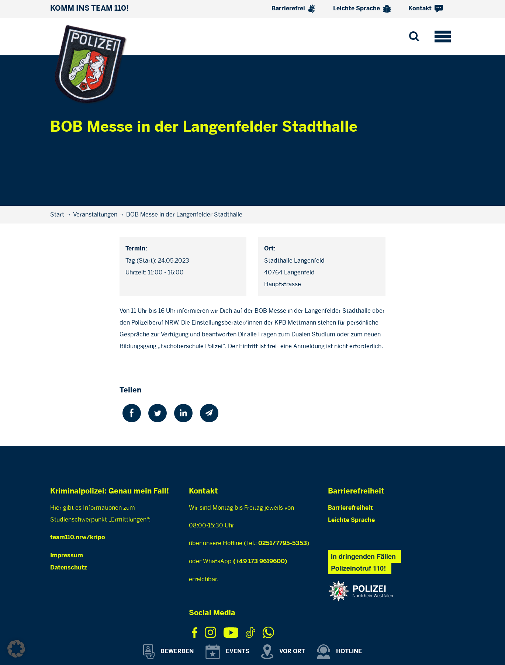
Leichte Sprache (362, 9)
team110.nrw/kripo (77, 537)
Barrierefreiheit (350, 508)
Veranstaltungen (95, 214)
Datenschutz (68, 568)
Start (57, 214)
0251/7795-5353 (282, 543)
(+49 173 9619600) (260, 561)
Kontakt (425, 9)
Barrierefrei (293, 8)
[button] (16, 649)
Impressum (66, 555)
